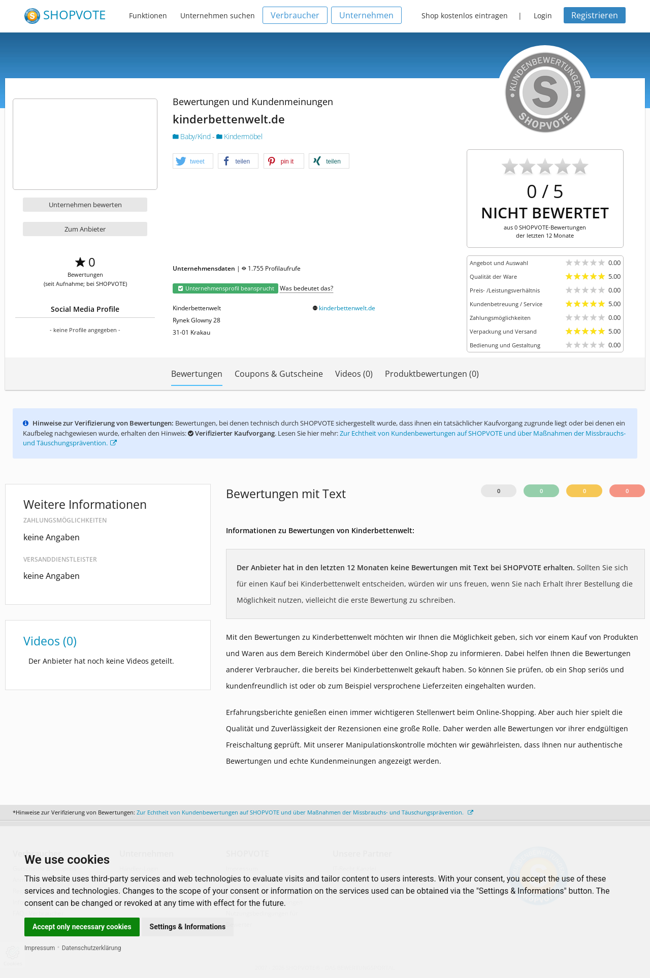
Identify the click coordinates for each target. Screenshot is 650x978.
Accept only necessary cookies (82, 927)
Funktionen (148, 15)
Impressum (39, 948)
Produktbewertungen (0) (432, 373)
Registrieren (594, 15)
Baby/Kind (192, 136)
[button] (193, 161)
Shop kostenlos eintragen (464, 15)
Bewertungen (196, 373)
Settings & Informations (188, 927)
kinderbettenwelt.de (347, 308)
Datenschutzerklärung (91, 948)
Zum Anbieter (85, 229)
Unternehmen (366, 15)
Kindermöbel (239, 136)
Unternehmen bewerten (85, 204)
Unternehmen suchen (217, 15)
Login (543, 15)
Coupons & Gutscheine (279, 373)
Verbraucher (295, 15)
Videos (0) (354, 373)
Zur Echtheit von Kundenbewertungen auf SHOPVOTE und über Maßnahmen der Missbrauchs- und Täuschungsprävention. (305, 812)
